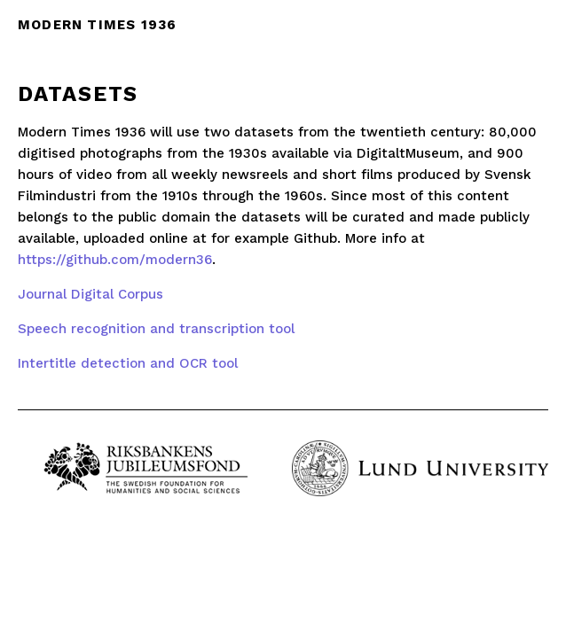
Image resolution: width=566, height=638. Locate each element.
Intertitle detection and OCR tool (128, 363)
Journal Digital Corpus (90, 294)
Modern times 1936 (97, 25)
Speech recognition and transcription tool (156, 329)
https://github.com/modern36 (115, 260)
